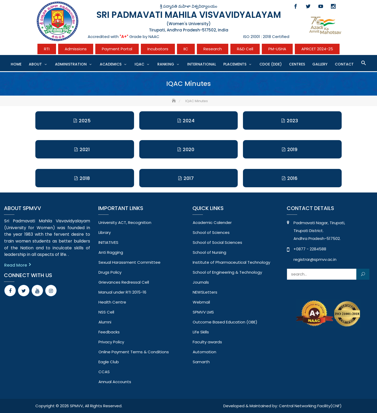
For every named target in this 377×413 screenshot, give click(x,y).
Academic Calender (212, 222)
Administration (71, 64)
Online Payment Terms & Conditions (133, 352)
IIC (186, 49)
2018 (85, 178)
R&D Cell (245, 49)
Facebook (295, 6)
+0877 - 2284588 (309, 249)
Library (104, 232)
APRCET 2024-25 (317, 49)
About (35, 64)
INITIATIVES (108, 242)
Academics (110, 64)
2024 (189, 120)
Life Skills (201, 332)
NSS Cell (106, 312)
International (201, 64)
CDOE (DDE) (270, 64)
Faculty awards (207, 342)
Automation (204, 352)
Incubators (157, 49)
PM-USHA (277, 49)
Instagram (333, 6)
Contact (344, 64)
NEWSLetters (205, 292)
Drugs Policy (109, 272)
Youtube (320, 6)
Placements (234, 64)
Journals (201, 282)
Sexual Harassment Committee (129, 262)
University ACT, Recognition (124, 222)
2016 (292, 178)
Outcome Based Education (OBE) (225, 322)
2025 (85, 120)
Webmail (201, 302)
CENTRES (297, 64)
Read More (15, 265)
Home (16, 64)
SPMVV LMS (203, 312)
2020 (188, 149)
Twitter (308, 6)
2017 (189, 178)
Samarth (201, 362)
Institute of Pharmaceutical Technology (231, 262)
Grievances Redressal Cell (123, 282)
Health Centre (112, 302)
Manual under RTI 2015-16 (122, 292)
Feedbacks (109, 332)
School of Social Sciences (217, 242)
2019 (292, 149)
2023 (292, 120)
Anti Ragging (110, 252)
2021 (85, 149)
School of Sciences (211, 232)
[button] (363, 63)
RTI (46, 49)
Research (212, 49)
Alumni (104, 322)
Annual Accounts (114, 381)
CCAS (104, 372)
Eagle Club (108, 362)
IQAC (139, 64)
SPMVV (76, 406)
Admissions (76, 49)
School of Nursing (209, 252)
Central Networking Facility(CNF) (310, 406)
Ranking (165, 64)
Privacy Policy (111, 342)
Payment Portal (117, 49)
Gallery (320, 64)
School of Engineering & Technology (227, 272)
